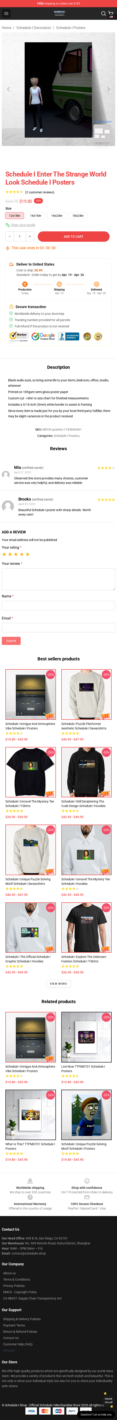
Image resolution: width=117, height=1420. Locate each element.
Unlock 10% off (109, 1401)
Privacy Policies (14, 1286)
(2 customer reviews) (39, 192)
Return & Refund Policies (20, 1331)
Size (8, 208)
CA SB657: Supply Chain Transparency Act (32, 1298)
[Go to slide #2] (70, 156)
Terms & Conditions (16, 1279)
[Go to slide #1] (47, 156)
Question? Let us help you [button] (96, 1414)
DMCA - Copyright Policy (20, 1292)
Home (6, 28)
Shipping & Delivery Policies (22, 1319)
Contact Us (11, 1338)
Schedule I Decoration (33, 28)
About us (9, 1273)
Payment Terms (14, 1325)
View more (58, 983)
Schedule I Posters (70, 28)
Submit (11, 641)
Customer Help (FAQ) (18, 1344)
